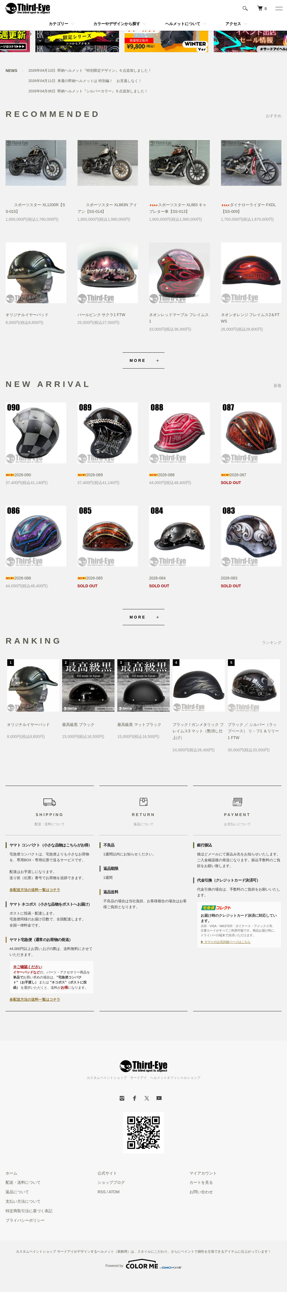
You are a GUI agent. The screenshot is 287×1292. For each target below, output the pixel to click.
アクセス (233, 23)
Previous (15, 681)
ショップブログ (111, 1182)
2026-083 (229, 578)
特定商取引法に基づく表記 (29, 1211)
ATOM (114, 1192)
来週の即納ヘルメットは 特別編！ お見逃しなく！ (99, 81)
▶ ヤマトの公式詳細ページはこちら (225, 942)
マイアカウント (19, 34)
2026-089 (90, 475)
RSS (102, 1192)
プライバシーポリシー (25, 1220)
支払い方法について (23, 1201)
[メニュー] (278, 8)
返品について (17, 1192)
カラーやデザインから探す (116, 23)
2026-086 (18, 578)
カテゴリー (58, 23)
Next (271, 681)
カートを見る (201, 1182)
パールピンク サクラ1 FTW (101, 314)
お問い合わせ (201, 1192)
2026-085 (90, 578)
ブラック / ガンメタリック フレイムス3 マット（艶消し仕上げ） (198, 731)
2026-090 (18, 475)
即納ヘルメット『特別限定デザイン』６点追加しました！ (104, 70)
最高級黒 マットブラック (139, 724)
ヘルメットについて (182, 23)
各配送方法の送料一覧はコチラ (34, 890)
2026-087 (233, 475)
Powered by (143, 1264)
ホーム (11, 1173)
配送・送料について (23, 1182)
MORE (138, 360)
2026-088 (161, 475)
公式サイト (107, 1173)
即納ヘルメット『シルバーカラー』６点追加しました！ (102, 91)
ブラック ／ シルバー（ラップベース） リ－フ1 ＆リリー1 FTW (253, 731)
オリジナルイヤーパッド (27, 314)
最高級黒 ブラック (78, 724)
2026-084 (157, 578)
